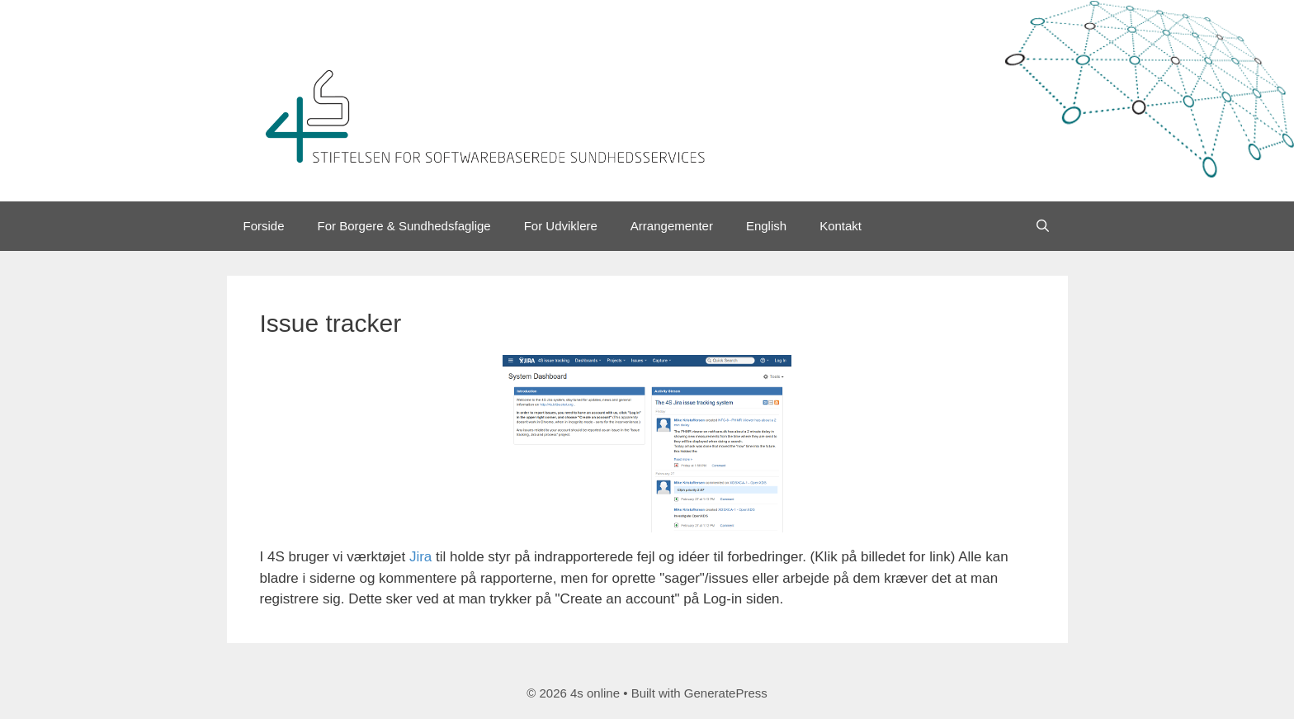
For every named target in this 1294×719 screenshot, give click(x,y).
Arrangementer (671, 226)
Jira (420, 557)
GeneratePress (725, 693)
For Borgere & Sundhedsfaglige (404, 226)
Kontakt (840, 226)
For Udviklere (560, 226)
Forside (264, 226)
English (766, 226)
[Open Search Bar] (1042, 226)
